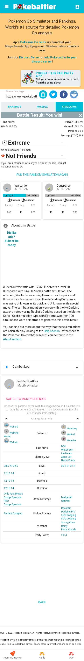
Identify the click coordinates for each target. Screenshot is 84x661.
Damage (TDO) (69, 135)
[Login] (76, 6)
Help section (52, 331)
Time (4, 122)
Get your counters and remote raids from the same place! (57, 81)
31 (68, 466)
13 (9, 473)
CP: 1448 (51, 196)
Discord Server (29, 57)
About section (12, 339)
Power (69, 122)
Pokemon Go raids (33, 42)
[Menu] (7, 7)
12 (5, 473)
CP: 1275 (9, 196)
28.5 (6, 466)
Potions (72, 131)
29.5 (15, 466)
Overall (68, 126)
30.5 (64, 466)
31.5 (72, 466)
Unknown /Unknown (21, 200)
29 (11, 466)
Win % (4, 126)
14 (12, 473)
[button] (53, 94)
